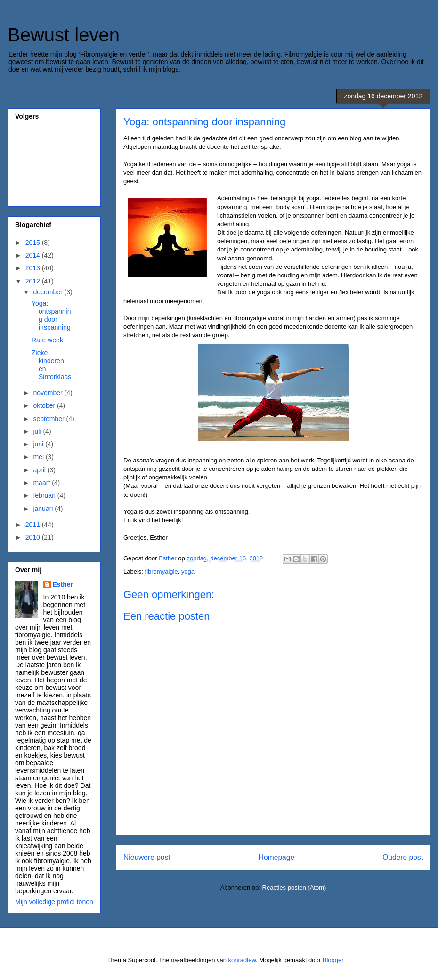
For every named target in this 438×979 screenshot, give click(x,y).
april (40, 470)
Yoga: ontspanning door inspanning (51, 315)
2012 (33, 281)
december (48, 292)
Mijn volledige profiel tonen (54, 902)
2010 (33, 537)
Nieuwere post (146, 857)
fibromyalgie (161, 571)
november (48, 392)
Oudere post (402, 857)
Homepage (276, 857)
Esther (63, 584)
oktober (45, 405)
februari (45, 495)
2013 (33, 268)
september (49, 418)
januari (44, 508)
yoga (188, 571)
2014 (33, 255)
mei (39, 457)
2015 (33, 242)
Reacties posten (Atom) (294, 887)
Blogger (333, 959)
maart (42, 482)
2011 (33, 524)
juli (38, 431)
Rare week (47, 340)
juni (39, 444)
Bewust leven (64, 34)
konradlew (242, 959)
